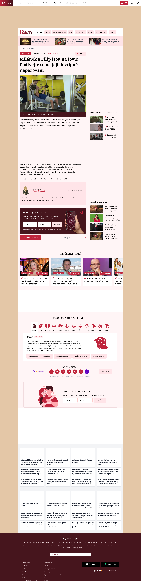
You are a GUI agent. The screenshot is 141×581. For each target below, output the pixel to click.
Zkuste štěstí (105, 371)
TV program (60, 542)
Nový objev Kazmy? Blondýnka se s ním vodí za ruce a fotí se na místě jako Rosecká (83, 525)
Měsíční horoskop (81, 356)
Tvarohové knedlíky (113, 545)
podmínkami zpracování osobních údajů (51, 229)
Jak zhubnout (28, 542)
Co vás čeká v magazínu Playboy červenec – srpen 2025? (57, 505)
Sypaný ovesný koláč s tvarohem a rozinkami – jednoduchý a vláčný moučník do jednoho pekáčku (108, 481)
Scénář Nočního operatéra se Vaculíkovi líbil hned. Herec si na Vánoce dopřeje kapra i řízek (111, 227)
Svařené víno (48, 545)
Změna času (69, 542)
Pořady (85, 3)
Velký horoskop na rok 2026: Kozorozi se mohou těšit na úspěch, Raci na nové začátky (40, 42)
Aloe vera (73, 545)
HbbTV (24, 572)
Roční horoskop (99, 356)
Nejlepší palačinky (64, 548)
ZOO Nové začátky (101, 542)
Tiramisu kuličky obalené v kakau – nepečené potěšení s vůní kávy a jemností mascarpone (109, 472)
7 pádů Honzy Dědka (28, 545)
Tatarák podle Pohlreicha (61, 545)
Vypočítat (99, 399)
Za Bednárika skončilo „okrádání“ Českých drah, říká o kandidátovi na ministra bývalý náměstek (32, 481)
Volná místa (25, 566)
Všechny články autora (74, 190)
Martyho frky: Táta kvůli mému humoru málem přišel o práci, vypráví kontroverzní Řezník (82, 506)
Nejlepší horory (50, 542)
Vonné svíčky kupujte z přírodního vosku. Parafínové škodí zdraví (108, 514)
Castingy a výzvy (49, 569)
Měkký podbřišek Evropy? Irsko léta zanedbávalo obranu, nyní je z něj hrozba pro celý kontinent (32, 462)
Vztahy (38, 3)
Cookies (24, 578)
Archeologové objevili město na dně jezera (82, 461)
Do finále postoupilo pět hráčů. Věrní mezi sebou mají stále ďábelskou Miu (56, 472)
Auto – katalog (113, 542)
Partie (76, 542)
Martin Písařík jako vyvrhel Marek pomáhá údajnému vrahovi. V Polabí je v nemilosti (65, 282)
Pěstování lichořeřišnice (84, 545)
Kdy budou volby (89, 542)
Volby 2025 (39, 545)
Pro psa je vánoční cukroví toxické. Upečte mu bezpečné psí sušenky (108, 505)
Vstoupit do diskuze (30, 238)
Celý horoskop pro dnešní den (40, 356)
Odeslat (56, 223)
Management (48, 562)
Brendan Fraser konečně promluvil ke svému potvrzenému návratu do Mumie (31, 525)
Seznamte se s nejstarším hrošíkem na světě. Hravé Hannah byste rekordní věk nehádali (82, 472)
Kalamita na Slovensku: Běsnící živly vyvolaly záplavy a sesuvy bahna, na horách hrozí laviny (31, 472)
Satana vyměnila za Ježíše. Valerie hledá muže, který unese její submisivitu (57, 462)
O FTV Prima (26, 562)
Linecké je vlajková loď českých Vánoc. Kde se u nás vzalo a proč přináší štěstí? (108, 525)
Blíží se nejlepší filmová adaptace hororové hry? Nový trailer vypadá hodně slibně (31, 515)
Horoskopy (53, 3)
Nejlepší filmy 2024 (38, 542)
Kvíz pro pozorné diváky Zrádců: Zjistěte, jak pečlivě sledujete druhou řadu (111, 236)
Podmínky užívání (27, 575)
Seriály (45, 3)
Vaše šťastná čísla (69, 367)
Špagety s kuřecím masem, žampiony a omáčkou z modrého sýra (108, 462)
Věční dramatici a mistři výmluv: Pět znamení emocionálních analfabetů (56, 525)
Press (46, 566)
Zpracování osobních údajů (52, 575)
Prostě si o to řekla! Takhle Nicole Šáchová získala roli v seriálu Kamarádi (34, 281)
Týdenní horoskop (62, 356)
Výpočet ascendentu (99, 545)
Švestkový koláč (77, 548)
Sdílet (81, 54)
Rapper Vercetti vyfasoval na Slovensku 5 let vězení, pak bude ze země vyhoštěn (83, 515)
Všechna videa (112, 113)
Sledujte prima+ (75, 3)
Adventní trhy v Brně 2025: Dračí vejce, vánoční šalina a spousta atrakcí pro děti (76, 41)
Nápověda (47, 578)
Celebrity (30, 3)
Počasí (81, 542)
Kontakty (47, 572)
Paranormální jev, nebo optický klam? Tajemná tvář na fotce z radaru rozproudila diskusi (81, 481)
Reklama (24, 569)
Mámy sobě (64, 3)
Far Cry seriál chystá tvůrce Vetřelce (29, 505)
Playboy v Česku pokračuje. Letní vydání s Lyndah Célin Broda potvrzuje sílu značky (57, 515)
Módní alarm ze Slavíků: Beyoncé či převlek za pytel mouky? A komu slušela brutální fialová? (110, 42)
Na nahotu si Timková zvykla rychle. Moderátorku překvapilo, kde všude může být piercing (112, 218)
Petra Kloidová (53, 53)
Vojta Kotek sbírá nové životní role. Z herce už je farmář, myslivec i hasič (112, 208)
